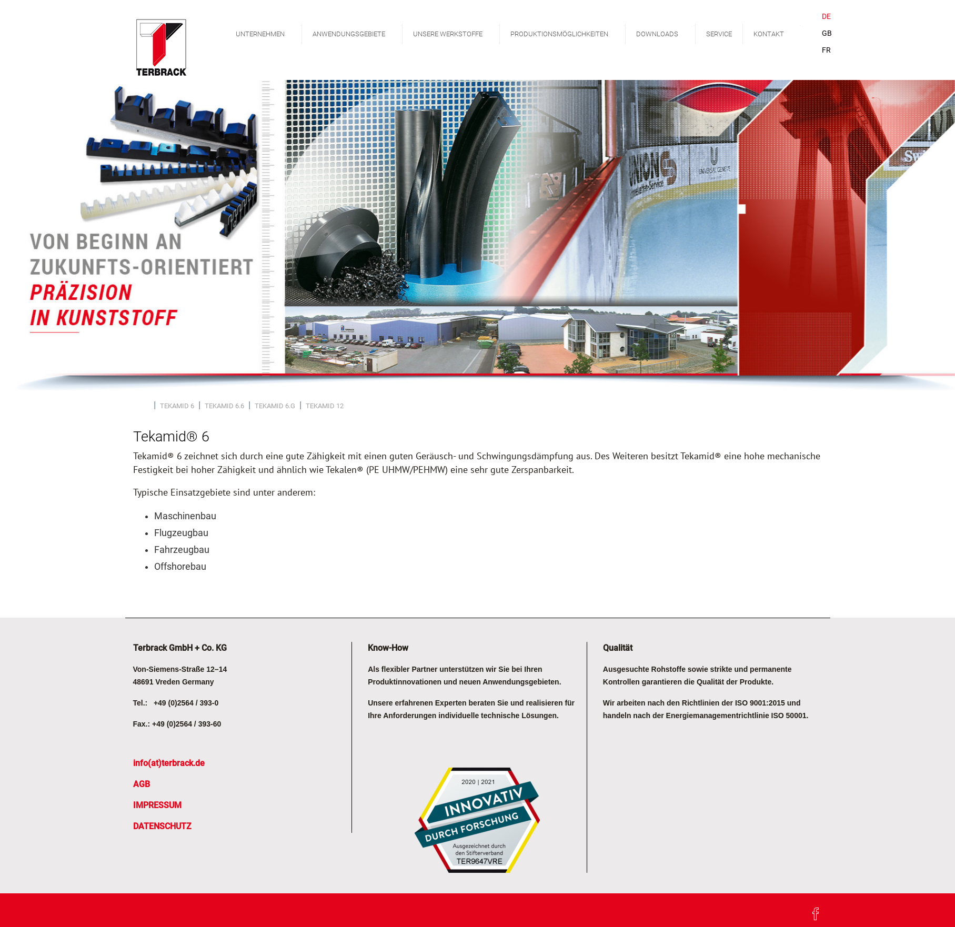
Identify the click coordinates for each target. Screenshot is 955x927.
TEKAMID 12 (325, 406)
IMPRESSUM (157, 805)
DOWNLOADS (665, 31)
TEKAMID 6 (177, 406)
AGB (141, 784)
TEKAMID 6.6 (224, 406)
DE (826, 16)
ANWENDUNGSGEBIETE (357, 31)
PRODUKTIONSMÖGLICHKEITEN (567, 31)
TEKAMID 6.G (275, 406)
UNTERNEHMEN (268, 31)
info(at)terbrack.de (169, 763)
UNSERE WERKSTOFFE (456, 31)
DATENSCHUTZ (162, 826)
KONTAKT (777, 31)
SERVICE (719, 34)
